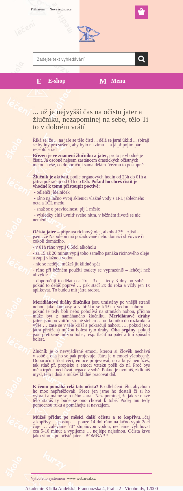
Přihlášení (38, 9)
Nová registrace (61, 9)
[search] (141, 59)
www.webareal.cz (81, 478)
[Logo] (88, 33)
